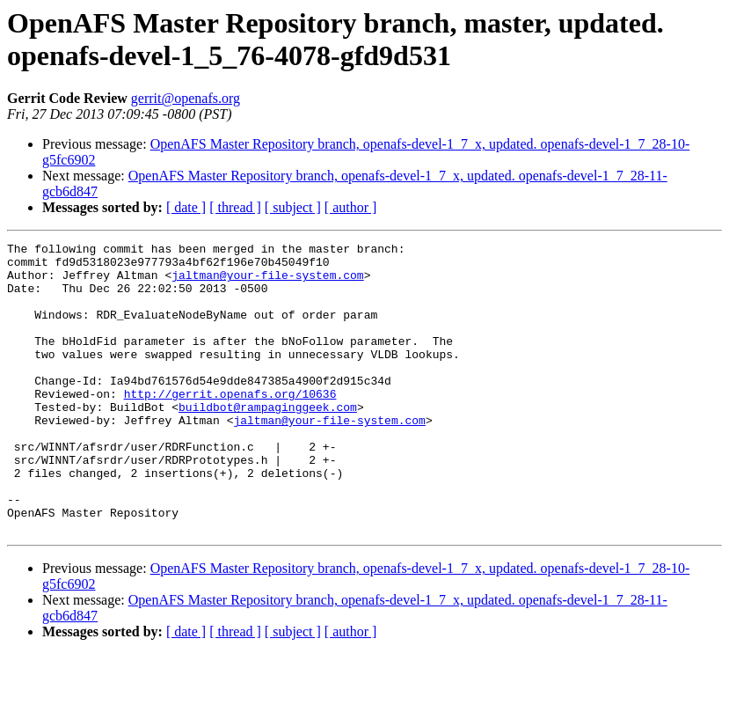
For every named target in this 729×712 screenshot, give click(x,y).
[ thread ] (235, 207)
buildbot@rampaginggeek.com (268, 441)
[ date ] (186, 207)
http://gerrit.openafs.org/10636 (230, 425)
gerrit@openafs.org (185, 98)
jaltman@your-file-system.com (267, 282)
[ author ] (350, 207)
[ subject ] (293, 207)
